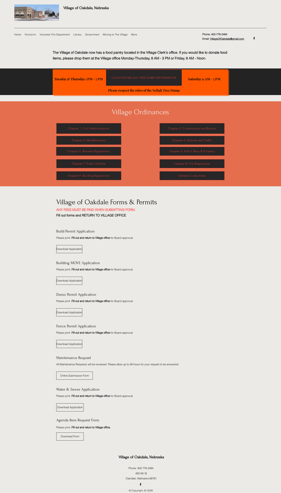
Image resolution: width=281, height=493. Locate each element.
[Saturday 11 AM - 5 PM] (204, 79)
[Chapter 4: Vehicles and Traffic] (192, 140)
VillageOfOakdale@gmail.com (227, 38)
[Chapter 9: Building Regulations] (88, 175)
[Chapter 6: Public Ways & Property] (192, 151)
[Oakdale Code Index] (192, 175)
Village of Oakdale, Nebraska (86, 8)
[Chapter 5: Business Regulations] (88, 151)
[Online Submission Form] (74, 376)
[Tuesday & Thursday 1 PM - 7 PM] (78, 79)
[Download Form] (70, 436)
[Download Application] (69, 249)
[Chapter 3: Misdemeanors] (88, 140)
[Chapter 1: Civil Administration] (88, 128)
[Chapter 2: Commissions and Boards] (192, 128)
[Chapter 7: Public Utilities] (88, 163)
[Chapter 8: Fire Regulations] (192, 163)
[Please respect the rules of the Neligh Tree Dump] (144, 90)
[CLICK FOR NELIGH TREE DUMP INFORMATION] (144, 78)
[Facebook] (254, 38)
